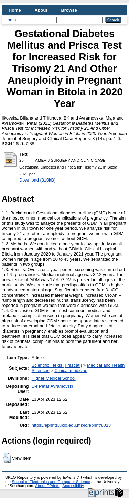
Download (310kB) (37, 180)
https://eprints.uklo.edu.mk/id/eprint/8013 (71, 425)
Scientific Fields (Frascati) (57, 365)
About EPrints (47, 486)
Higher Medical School (54, 378)
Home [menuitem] (15, 10)
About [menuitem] (41, 10)
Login (10, 19)
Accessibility (73, 486)
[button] (7, 458)
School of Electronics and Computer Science (51, 482)
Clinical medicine (70, 370)
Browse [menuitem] (69, 10)
